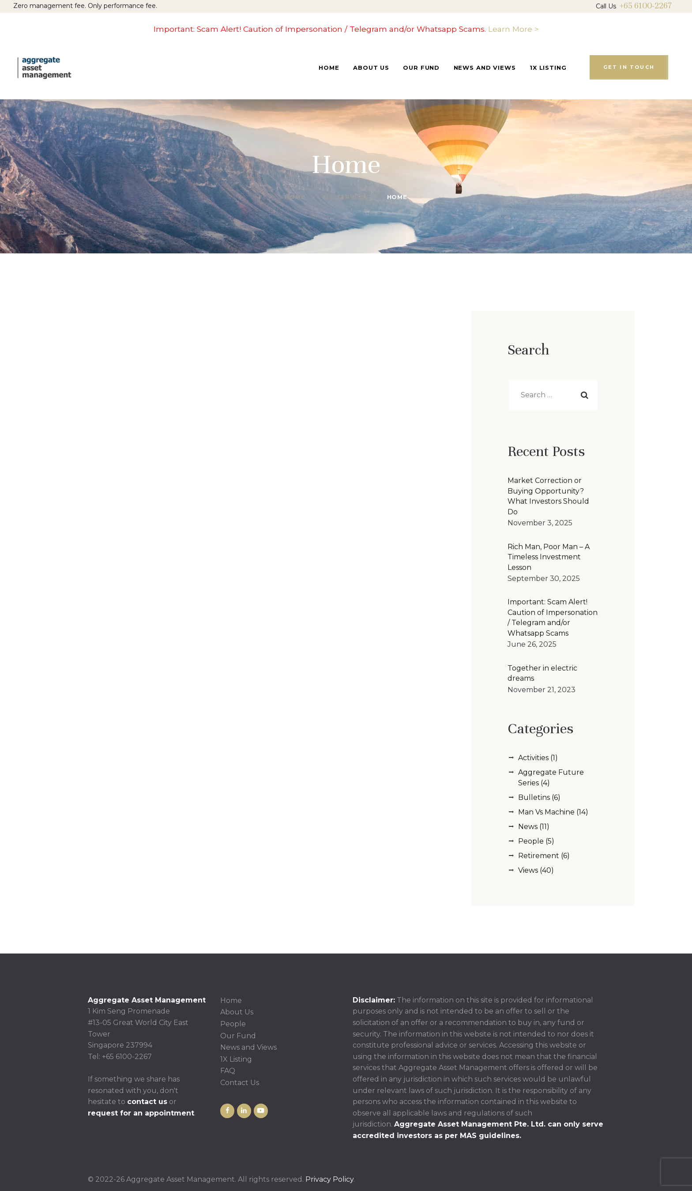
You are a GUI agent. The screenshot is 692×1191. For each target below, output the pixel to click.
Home (295, 196)
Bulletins (534, 797)
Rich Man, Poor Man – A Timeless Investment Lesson (549, 557)
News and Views (248, 1047)
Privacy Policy (329, 1179)
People (531, 841)
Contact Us (239, 1082)
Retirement (538, 856)
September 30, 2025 (544, 578)
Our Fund (238, 1036)
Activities (533, 758)
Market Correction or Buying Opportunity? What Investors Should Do (548, 496)
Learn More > (513, 29)
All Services (346, 196)
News (528, 826)
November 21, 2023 (541, 690)
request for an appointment (141, 1113)
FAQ (227, 1071)
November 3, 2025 (540, 523)
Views (528, 870)
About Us (236, 1012)
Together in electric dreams (542, 673)
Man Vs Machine (546, 812)
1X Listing (236, 1059)
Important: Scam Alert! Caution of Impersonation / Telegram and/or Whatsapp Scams (553, 617)
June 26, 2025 (532, 644)
